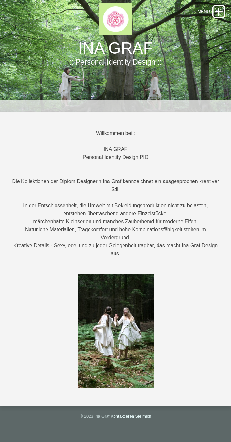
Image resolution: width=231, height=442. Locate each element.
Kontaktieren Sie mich (131, 416)
